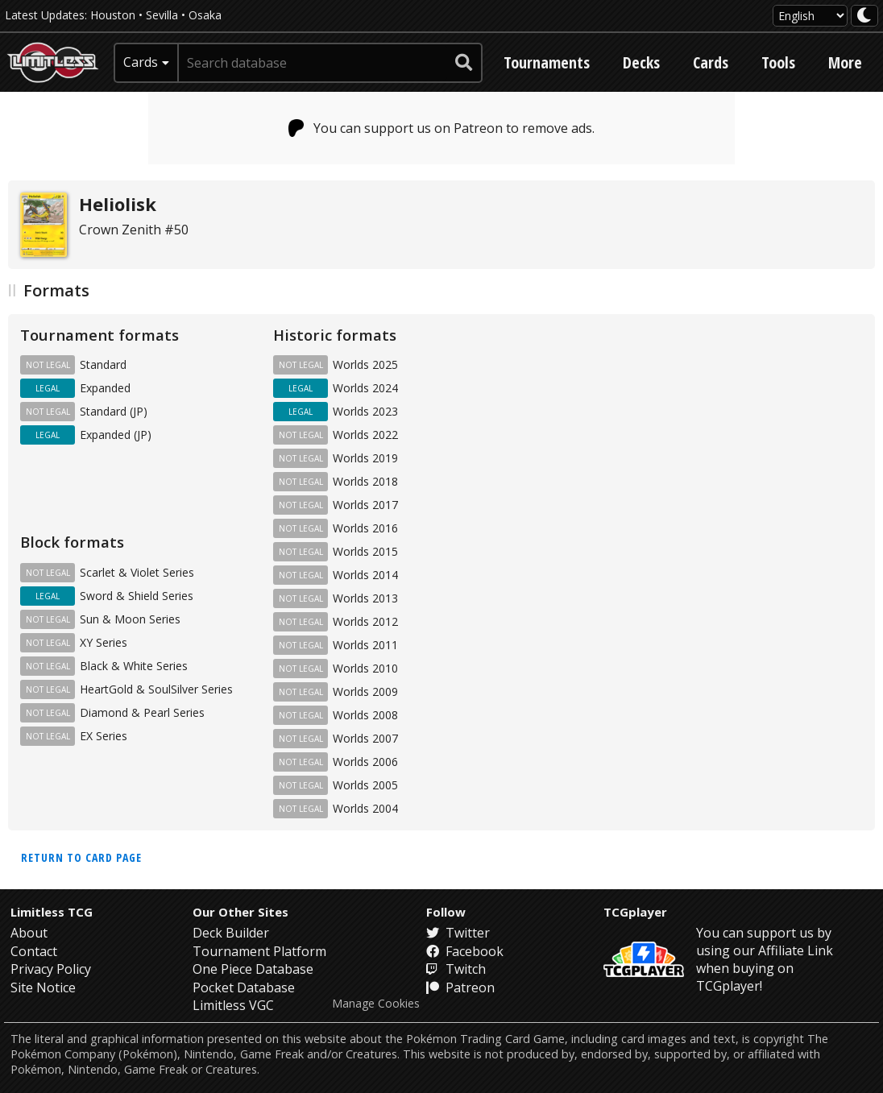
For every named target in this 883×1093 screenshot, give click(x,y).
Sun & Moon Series (130, 619)
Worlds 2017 (365, 504)
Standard (103, 364)
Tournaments (547, 62)
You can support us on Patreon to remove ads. (441, 128)
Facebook (465, 951)
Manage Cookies (376, 1003)
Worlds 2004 (365, 808)
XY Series (103, 642)
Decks (641, 62)
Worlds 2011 (365, 644)
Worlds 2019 (365, 458)
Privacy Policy (50, 969)
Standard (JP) (113, 411)
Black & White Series (134, 665)
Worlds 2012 (365, 621)
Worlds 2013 (365, 598)
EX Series (103, 735)
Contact (33, 951)
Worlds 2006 (365, 761)
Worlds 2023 (365, 411)
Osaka (205, 15)
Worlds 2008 (365, 714)
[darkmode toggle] (864, 16)
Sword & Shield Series (136, 595)
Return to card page (81, 857)
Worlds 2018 (365, 481)
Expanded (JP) (115, 434)
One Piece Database (253, 969)
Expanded (105, 387)
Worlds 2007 (365, 738)
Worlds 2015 (365, 551)
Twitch (456, 969)
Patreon (460, 987)
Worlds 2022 (365, 434)
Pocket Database (244, 987)
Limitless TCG (51, 912)
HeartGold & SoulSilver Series (156, 689)
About (29, 933)
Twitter (458, 933)
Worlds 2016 (365, 528)
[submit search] (464, 62)
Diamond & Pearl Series (142, 712)
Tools (778, 62)
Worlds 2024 (365, 387)
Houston (112, 15)
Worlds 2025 (365, 364)
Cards (710, 62)
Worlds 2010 (365, 668)
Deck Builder (231, 933)
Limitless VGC (233, 1005)
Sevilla (162, 15)
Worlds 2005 (365, 785)
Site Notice (43, 987)
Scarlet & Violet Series (137, 572)
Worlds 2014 (365, 574)
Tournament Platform (259, 951)
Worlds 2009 (365, 691)
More (845, 62)
